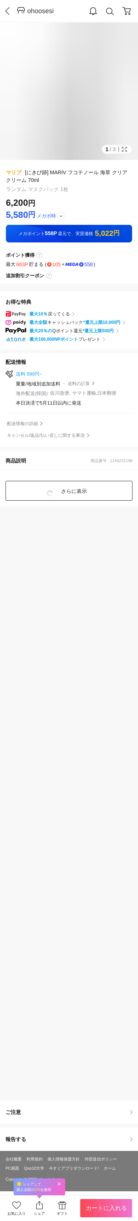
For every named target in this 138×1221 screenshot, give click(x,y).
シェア (39, 1213)
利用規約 (34, 1159)
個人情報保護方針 (63, 1159)
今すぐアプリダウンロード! (74, 1168)
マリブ (13, 172)
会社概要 (14, 1159)
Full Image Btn (124, 149)
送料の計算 (79, 383)
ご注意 (69, 1112)
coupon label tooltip (49, 275)
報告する (69, 1139)
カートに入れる (106, 1208)
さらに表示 (73, 491)
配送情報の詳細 (22, 423)
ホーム (110, 1168)
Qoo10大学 (34, 1168)
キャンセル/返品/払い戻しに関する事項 (46, 435)
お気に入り (16, 1213)
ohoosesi (40, 11)
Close (59, 1183)
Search (110, 11)
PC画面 (12, 1168)
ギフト (62, 1213)
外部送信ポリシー (101, 1159)
